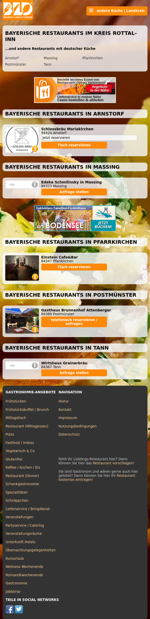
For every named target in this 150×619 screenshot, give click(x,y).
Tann (48, 64)
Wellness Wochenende (24, 567)
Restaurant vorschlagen (113, 463)
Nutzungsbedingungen (77, 426)
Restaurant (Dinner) (22, 476)
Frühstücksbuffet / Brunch (27, 410)
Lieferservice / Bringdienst (28, 509)
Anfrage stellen (74, 192)
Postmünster (15, 64)
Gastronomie (16, 583)
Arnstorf (12, 58)
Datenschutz (69, 434)
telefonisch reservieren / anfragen (74, 322)
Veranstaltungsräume (24, 534)
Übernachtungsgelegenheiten (31, 550)
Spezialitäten (16, 492)
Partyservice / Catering (25, 525)
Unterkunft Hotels (20, 542)
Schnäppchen (17, 500)
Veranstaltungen (19, 517)
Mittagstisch (16, 418)
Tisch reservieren (74, 145)
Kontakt (64, 410)
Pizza (10, 434)
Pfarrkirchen (92, 58)
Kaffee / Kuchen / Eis (23, 467)
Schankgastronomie (22, 484)
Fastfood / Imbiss (20, 443)
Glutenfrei (14, 459)
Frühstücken (16, 401)
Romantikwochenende (24, 575)
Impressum (67, 418)
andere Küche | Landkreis (117, 11)
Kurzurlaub (15, 558)
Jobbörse (13, 592)
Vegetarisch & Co (20, 451)
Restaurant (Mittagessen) (27, 426)
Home (63, 401)
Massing (50, 58)
